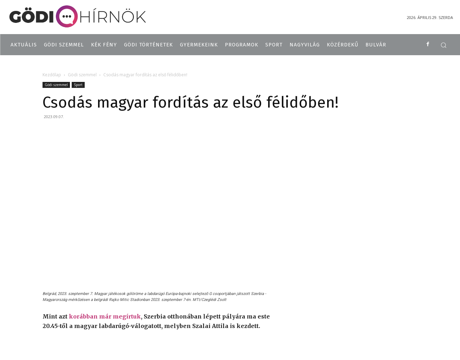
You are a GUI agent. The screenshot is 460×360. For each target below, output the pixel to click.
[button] (443, 45)
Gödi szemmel (82, 75)
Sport (78, 84)
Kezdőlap (52, 75)
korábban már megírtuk (105, 316)
